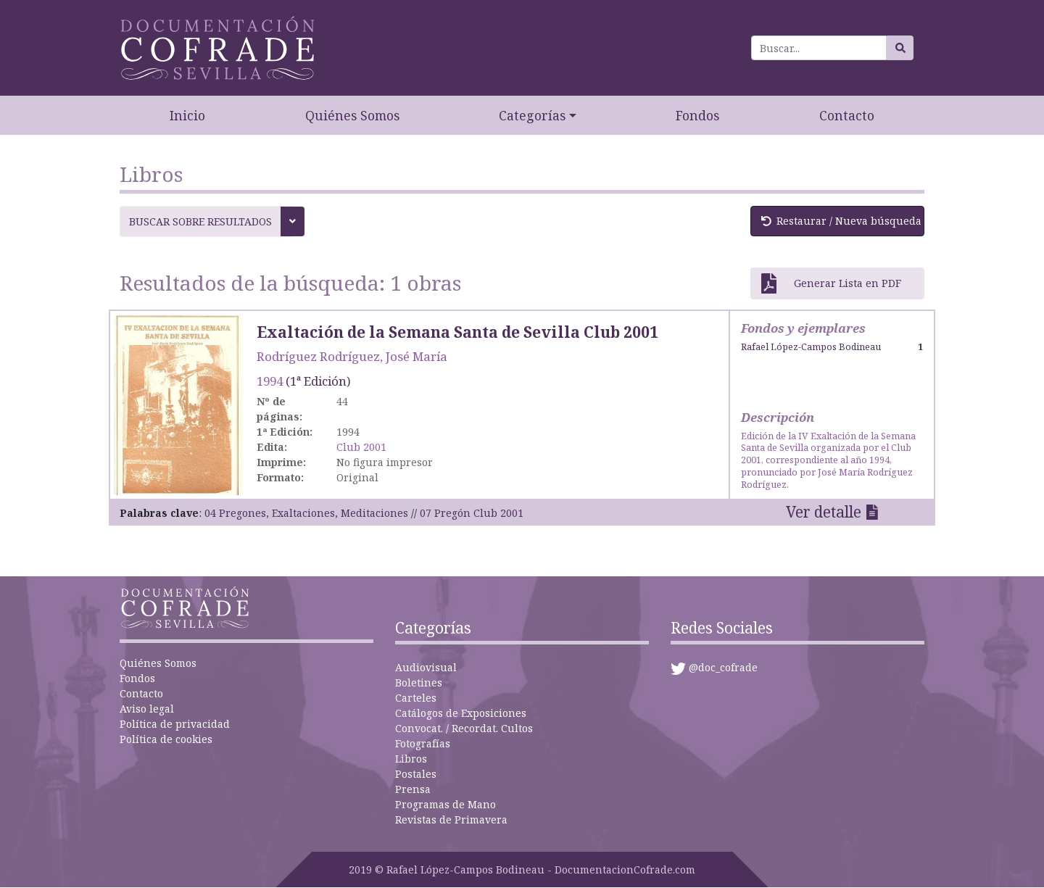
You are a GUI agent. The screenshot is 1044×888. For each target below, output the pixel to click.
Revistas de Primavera (451, 819)
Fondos (697, 115)
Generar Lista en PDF (831, 283)
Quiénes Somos (352, 115)
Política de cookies (166, 739)
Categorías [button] (532, 115)
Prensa (413, 789)
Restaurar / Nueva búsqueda (841, 221)
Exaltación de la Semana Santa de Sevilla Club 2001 (457, 332)
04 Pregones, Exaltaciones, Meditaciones (306, 513)
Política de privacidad (175, 724)
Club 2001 (361, 447)
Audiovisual (426, 667)
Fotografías (422, 743)
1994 (270, 381)
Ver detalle (823, 512)
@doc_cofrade (723, 667)
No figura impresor (384, 462)
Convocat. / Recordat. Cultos (464, 728)
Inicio (187, 115)
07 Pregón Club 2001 (471, 513)
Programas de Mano (445, 804)
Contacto (846, 115)
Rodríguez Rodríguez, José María (352, 356)
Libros (411, 758)
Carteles (415, 698)
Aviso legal (147, 708)
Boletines (418, 682)
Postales (415, 774)
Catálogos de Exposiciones (460, 713)
